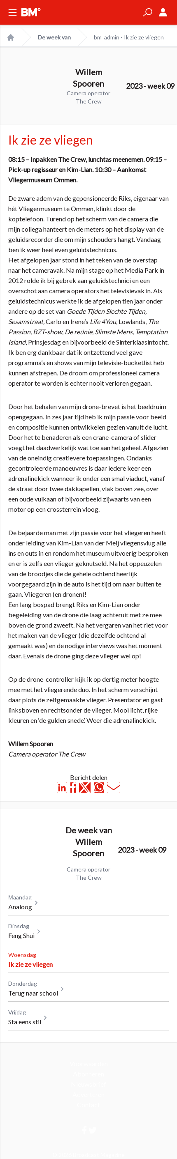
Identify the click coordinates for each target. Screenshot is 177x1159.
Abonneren (88, 1074)
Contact (88, 1104)
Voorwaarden (89, 1063)
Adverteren (88, 1094)
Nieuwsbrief (88, 1084)
